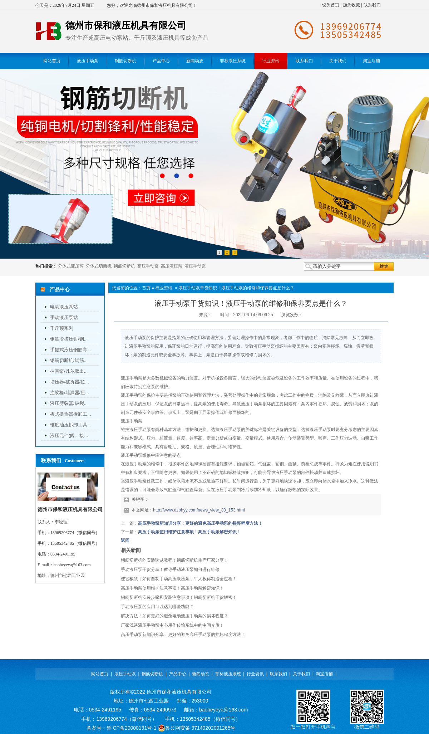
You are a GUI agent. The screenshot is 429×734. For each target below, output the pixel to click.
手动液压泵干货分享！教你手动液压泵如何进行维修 (170, 569)
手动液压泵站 (64, 317)
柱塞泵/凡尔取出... (69, 371)
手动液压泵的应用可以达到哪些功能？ (157, 606)
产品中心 (177, 673)
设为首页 (330, 5)
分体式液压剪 (71, 266)
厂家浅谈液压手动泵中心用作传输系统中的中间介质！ (172, 625)
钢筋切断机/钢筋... (69, 360)
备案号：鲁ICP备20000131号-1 (122, 728)
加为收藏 (351, 5)
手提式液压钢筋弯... (70, 349)
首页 (146, 287)
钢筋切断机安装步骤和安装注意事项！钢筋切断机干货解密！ (179, 597)
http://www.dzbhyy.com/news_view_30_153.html (199, 510)
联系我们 (372, 5)
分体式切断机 (99, 266)
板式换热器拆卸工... (70, 414)
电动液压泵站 (64, 306)
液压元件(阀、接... (69, 435)
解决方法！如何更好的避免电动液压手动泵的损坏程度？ (174, 615)
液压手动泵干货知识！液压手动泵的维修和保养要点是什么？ (236, 287)
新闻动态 (200, 673)
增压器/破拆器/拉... (69, 382)
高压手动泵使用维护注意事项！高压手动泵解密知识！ (189, 531)
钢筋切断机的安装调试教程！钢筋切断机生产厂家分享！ (174, 560)
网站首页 (99, 673)
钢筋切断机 (124, 266)
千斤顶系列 (61, 328)
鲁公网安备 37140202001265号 (197, 727)
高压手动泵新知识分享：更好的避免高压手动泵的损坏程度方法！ (200, 523)
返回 (125, 540)
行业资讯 (163, 287)
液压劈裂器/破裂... (69, 403)
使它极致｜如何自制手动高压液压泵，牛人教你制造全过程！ (179, 578)
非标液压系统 (228, 673)
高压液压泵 (171, 266)
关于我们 (301, 673)
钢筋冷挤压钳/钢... (69, 339)
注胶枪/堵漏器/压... (69, 392)
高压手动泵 (148, 266)
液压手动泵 (195, 266)
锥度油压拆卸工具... (70, 424)
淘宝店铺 (324, 673)
